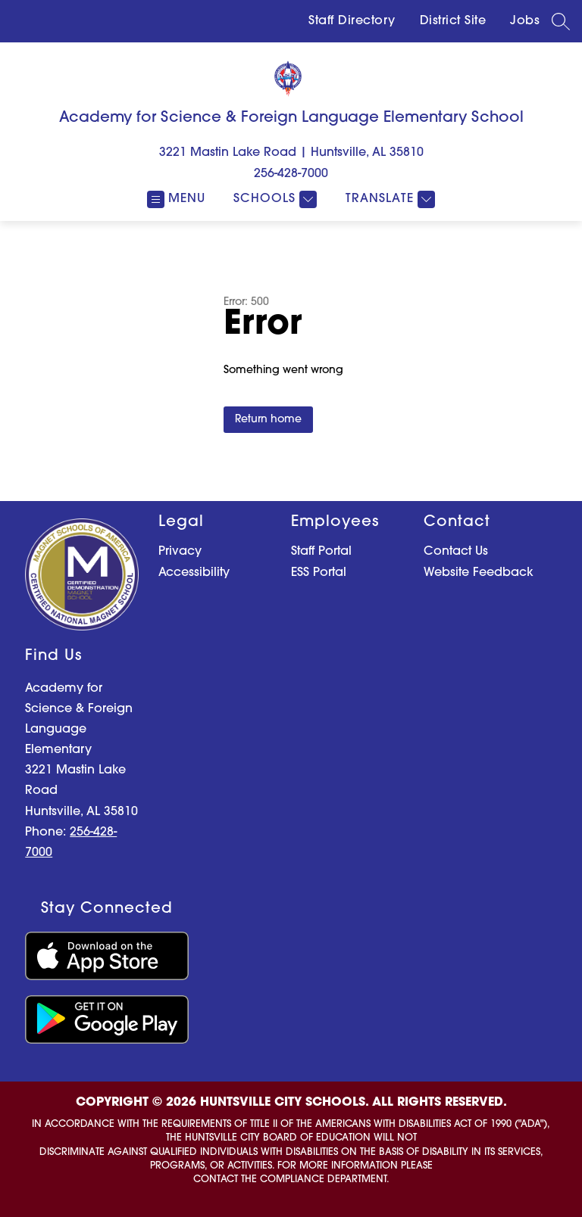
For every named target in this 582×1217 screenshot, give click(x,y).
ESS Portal (318, 573)
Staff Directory (352, 21)
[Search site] (561, 21)
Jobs (525, 21)
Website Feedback (479, 573)
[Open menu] (176, 199)
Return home (268, 419)
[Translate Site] (388, 199)
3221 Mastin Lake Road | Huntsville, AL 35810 (291, 153)
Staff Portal (321, 552)
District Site (453, 21)
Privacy (180, 552)
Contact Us (456, 552)
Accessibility (194, 573)
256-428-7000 (291, 174)
